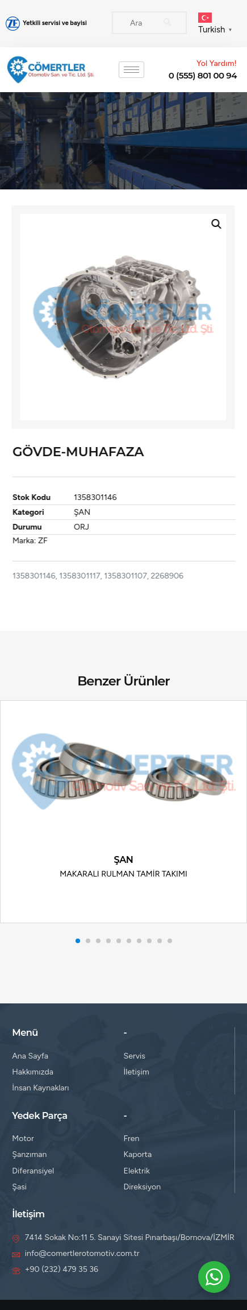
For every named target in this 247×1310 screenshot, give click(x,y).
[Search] (167, 22)
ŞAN (91, 512)
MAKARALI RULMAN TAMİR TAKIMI (123, 874)
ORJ (91, 527)
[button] (206, 224)
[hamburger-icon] (131, 69)
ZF (52, 541)
